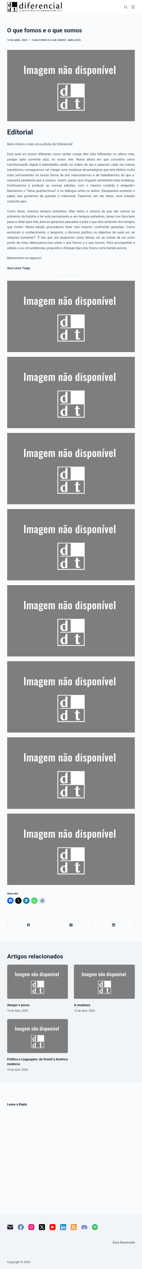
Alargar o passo (18, 1005)
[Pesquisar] (125, 7)
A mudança (82, 1005)
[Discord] (84, 1227)
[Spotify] (95, 1227)
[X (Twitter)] (71, 925)
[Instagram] (31, 1227)
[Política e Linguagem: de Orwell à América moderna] (37, 1036)
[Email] (10, 1227)
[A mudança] (104, 982)
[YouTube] (53, 1227)
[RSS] (74, 1227)
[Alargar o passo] (37, 982)
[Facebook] (28, 925)
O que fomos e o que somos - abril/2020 (56, 40)
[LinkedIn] (113, 925)
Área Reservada (124, 1242)
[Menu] (133, 7)
